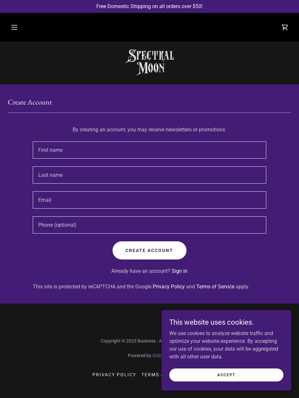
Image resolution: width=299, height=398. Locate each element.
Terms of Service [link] (215, 286)
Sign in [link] (179, 271)
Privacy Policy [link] (169, 286)
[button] (14, 27)
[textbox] (149, 150)
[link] (284, 27)
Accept (226, 388)
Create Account (149, 250)
